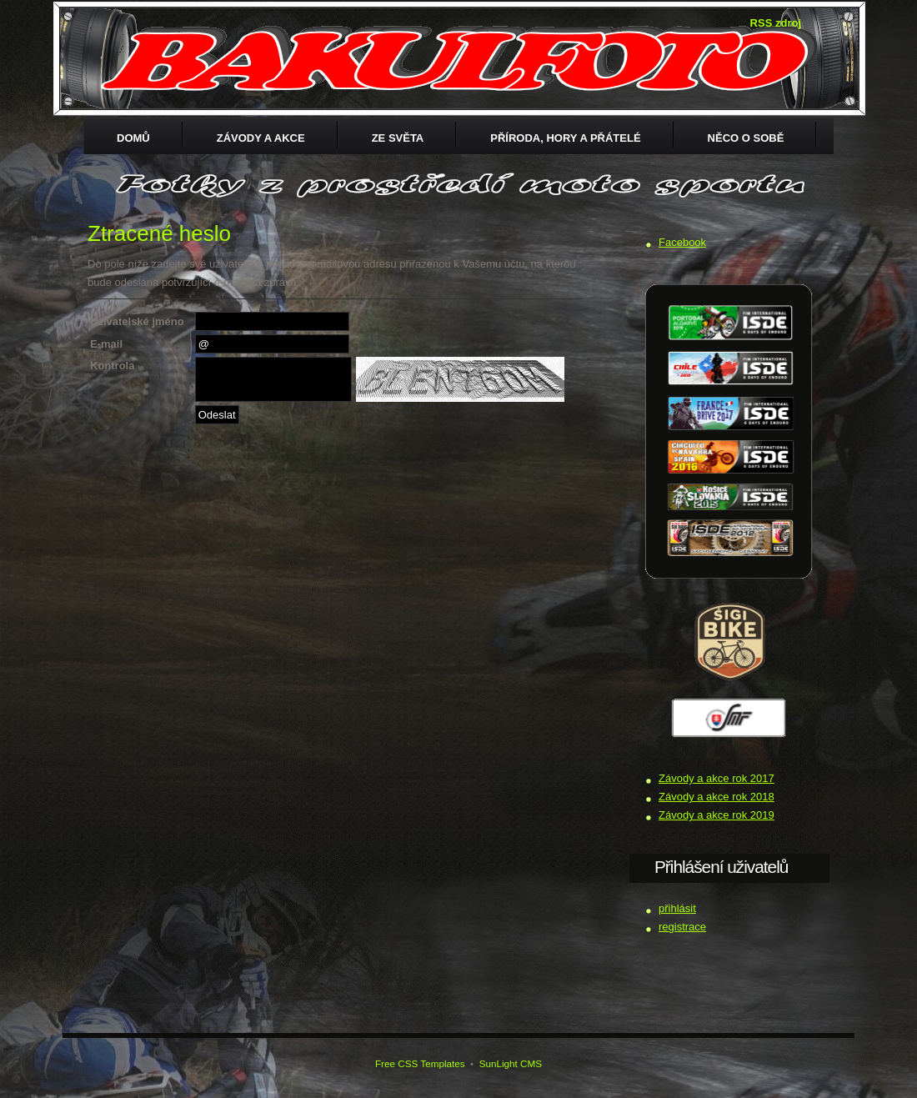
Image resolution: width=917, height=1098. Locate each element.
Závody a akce (261, 138)
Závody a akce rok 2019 (716, 815)
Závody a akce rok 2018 (716, 796)
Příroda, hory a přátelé (565, 138)
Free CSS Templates (420, 1063)
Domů (133, 138)
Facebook (682, 242)
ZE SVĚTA (398, 138)
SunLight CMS (510, 1063)
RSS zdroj (775, 23)
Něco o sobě (746, 138)
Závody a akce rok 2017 (716, 778)
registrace (682, 926)
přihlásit (677, 908)
